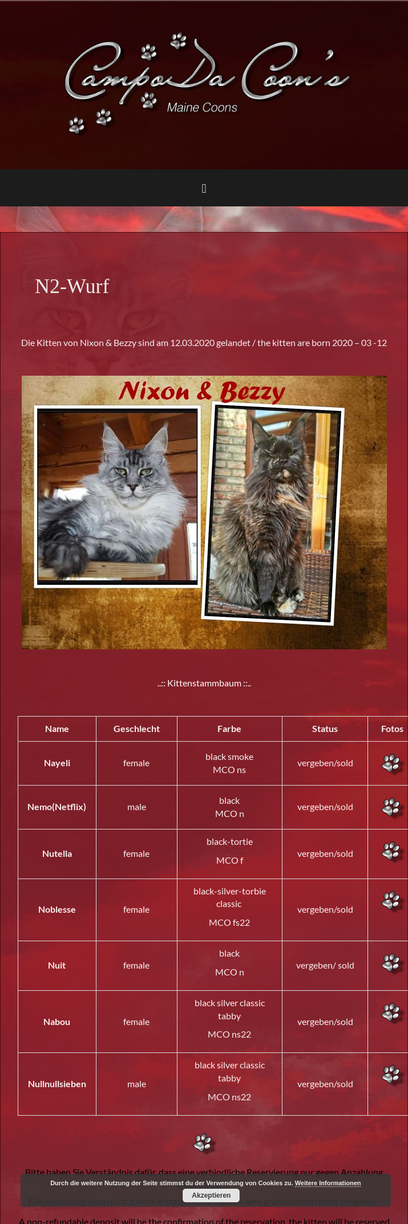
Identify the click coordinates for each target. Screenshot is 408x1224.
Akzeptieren (211, 1195)
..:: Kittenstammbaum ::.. (204, 682)
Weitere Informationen (328, 1183)
